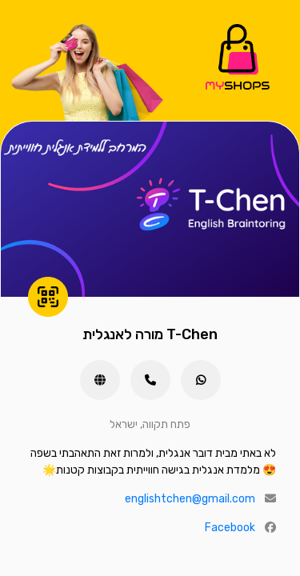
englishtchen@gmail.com (190, 499)
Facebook (230, 527)
